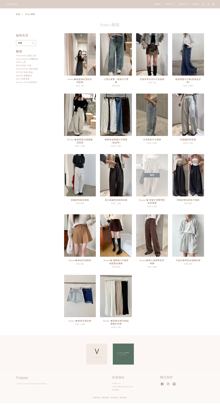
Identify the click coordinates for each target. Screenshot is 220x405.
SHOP (169, 5)
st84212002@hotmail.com (122, 389)
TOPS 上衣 (21, 64)
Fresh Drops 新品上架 (26, 57)
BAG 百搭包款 (23, 81)
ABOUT (183, 5)
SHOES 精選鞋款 (24, 77)
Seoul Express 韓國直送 (27, 61)
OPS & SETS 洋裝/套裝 (27, 71)
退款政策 (114, 399)
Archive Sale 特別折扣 (26, 84)
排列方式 (22, 37)
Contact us (116, 385)
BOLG (196, 5)
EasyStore (43, 386)
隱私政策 (105, 399)
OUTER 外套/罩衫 (24, 74)
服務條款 (96, 399)
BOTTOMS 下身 (23, 67)
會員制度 (123, 399)
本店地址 (115, 392)
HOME (157, 5)
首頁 (18, 16)
